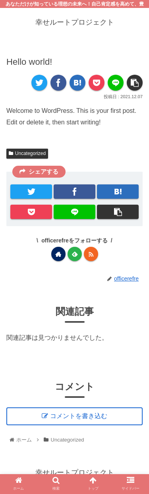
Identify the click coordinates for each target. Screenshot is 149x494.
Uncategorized (27, 153)
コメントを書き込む (78, 416)
